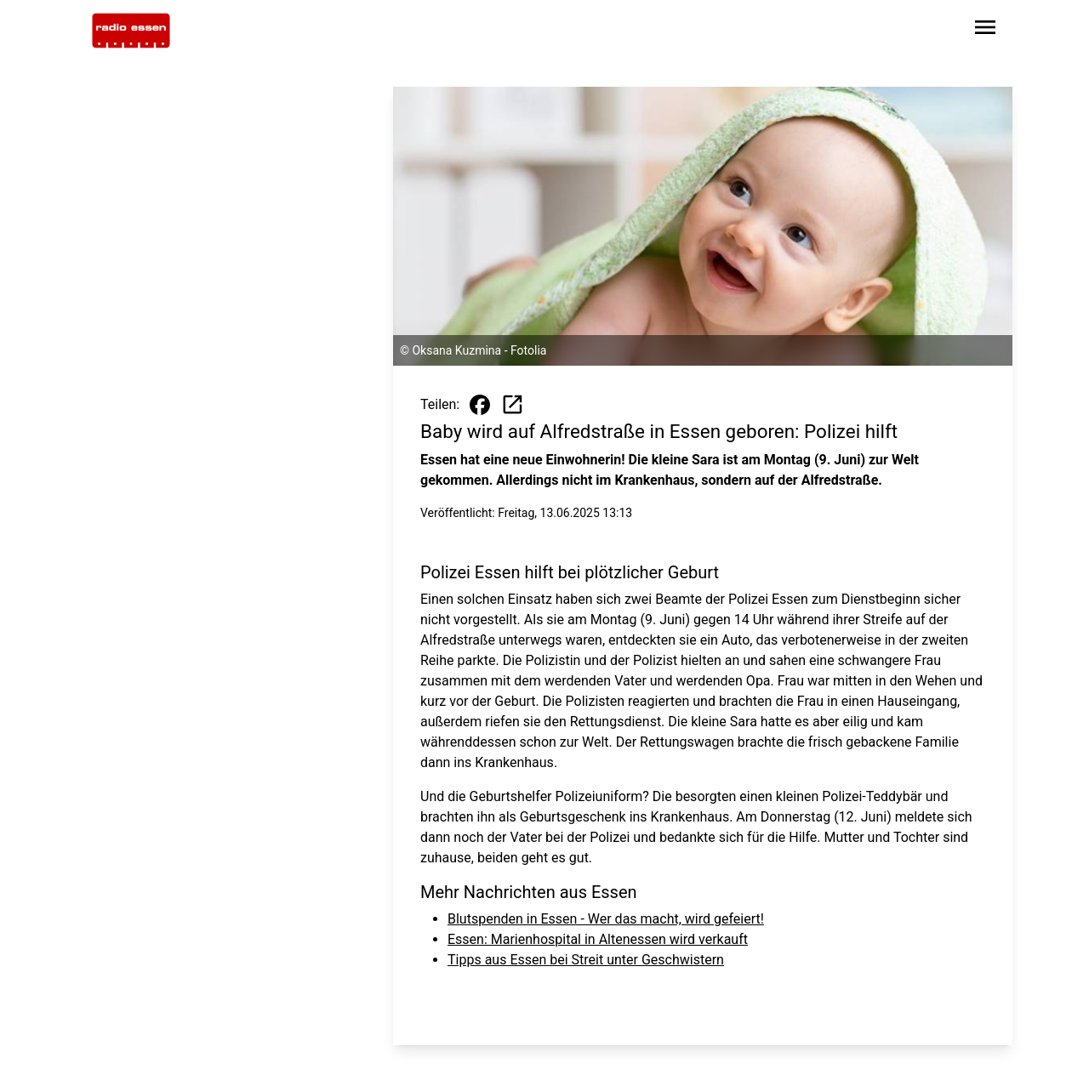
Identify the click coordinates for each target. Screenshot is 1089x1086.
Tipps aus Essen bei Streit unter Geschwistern (586, 960)
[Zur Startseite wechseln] (131, 30)
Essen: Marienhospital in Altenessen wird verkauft (598, 939)
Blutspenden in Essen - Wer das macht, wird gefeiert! (606, 919)
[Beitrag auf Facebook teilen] (480, 405)
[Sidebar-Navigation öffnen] (985, 30)
